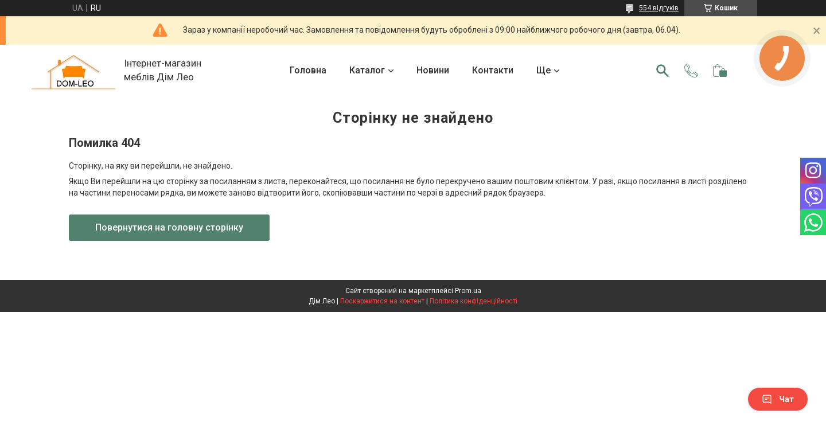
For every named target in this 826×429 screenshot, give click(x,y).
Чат (778, 399)
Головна (308, 70)
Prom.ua (468, 291)
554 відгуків (659, 8)
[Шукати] (662, 70)
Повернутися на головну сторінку (169, 227)
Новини (432, 70)
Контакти (492, 70)
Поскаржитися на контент (382, 301)
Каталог (367, 70)
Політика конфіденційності (473, 301)
